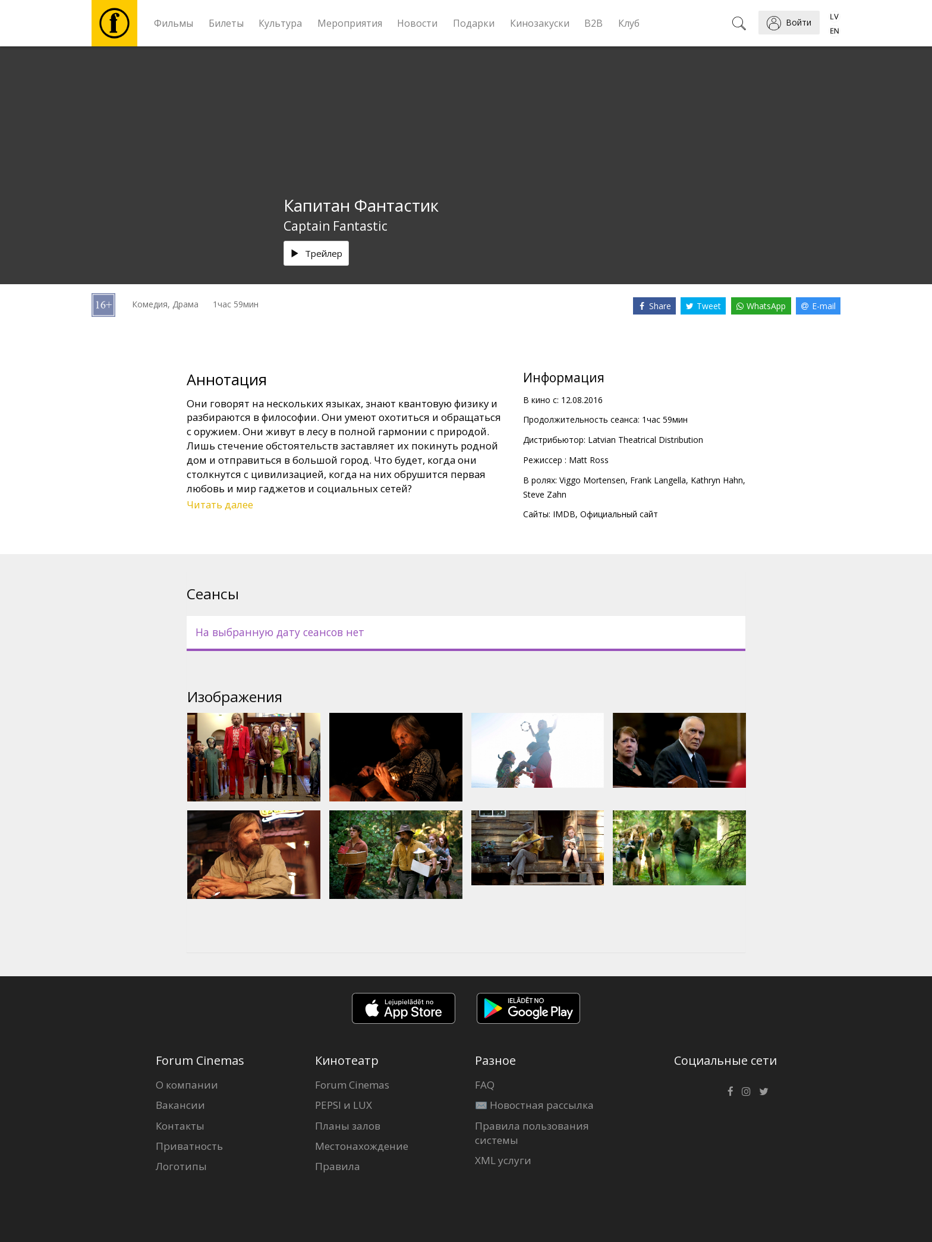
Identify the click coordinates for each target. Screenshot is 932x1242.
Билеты (226, 23)
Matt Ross (589, 460)
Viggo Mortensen (592, 480)
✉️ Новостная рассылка (534, 1105)
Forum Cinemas (352, 1085)
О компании (187, 1085)
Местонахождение (361, 1146)
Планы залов (347, 1126)
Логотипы (181, 1166)
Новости (417, 23)
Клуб (629, 23)
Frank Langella (658, 480)
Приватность (189, 1146)
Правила (337, 1166)
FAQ (485, 1085)
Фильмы (173, 23)
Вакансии (180, 1105)
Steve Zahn (544, 494)
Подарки (474, 23)
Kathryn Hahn (717, 480)
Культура (280, 23)
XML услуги (503, 1160)
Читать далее (220, 504)
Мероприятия (349, 23)
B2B (593, 23)
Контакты (180, 1126)
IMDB (564, 514)
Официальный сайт (619, 514)
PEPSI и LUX (343, 1105)
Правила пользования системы (532, 1133)
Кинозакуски (539, 23)
